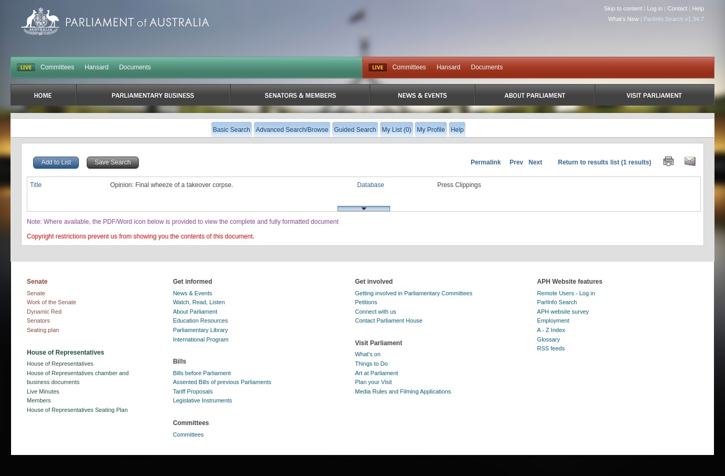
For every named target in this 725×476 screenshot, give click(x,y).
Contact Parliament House (388, 320)
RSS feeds (551, 348)
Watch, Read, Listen (199, 302)
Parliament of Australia (115, 21)
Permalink (486, 162)
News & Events (192, 293)
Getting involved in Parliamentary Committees (413, 293)
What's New (623, 19)
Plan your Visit (373, 382)
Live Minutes (43, 391)
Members (39, 400)
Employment (553, 320)
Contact (677, 8)
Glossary (548, 339)
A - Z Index (551, 330)
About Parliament (195, 311)
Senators (38, 320)
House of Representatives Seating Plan (77, 410)
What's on (368, 354)
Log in (655, 8)
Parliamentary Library (200, 330)
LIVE (26, 68)
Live (378, 68)
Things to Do (371, 363)
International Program (201, 339)
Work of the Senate (51, 302)
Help (698, 8)
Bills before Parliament (202, 373)
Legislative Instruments (202, 400)
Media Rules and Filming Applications (403, 391)
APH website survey (563, 311)
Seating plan (43, 330)
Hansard (96, 67)
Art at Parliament (376, 373)
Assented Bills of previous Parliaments (222, 382)
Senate (36, 293)
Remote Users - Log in (566, 293)
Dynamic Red (44, 311)
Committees (57, 67)
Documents (135, 67)
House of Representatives (60, 363)
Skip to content (623, 8)
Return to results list (588, 162)
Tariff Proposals (193, 391)
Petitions (366, 302)
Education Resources (200, 320)
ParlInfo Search (557, 302)
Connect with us (375, 311)
